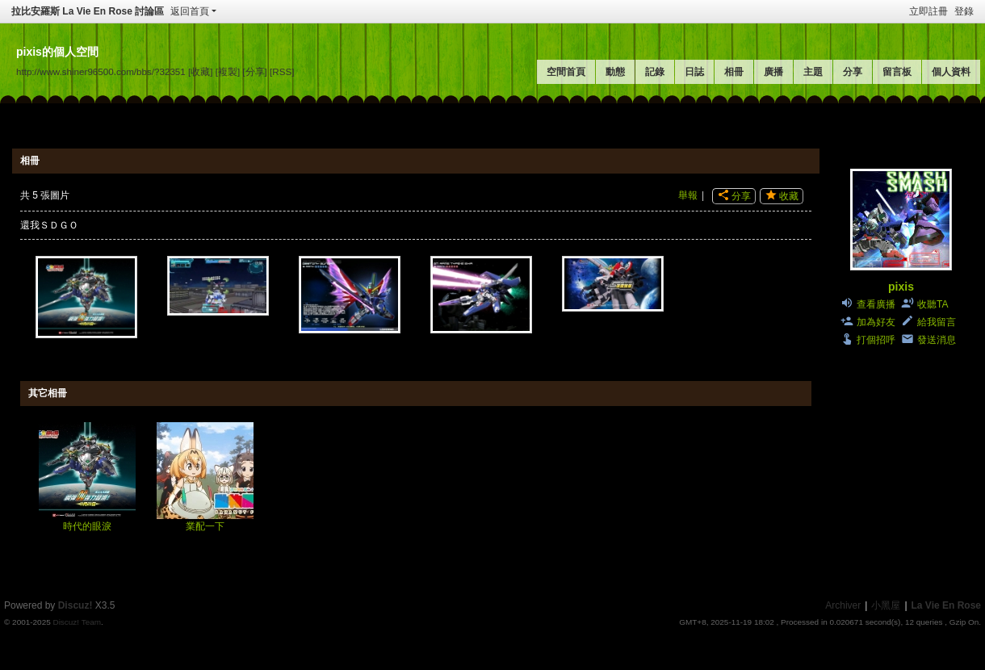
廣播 (773, 71)
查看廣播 (876, 304)
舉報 (688, 195)
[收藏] (200, 71)
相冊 (734, 71)
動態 (615, 71)
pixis (901, 286)
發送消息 (936, 339)
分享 (852, 71)
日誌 (694, 71)
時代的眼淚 (87, 526)
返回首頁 (189, 11)
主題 (813, 71)
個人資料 (951, 71)
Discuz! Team (76, 622)
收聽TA (932, 304)
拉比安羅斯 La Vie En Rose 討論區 (87, 11)
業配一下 (205, 526)
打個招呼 (876, 339)
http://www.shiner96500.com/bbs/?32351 (101, 71)
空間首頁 (566, 71)
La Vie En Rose (946, 605)
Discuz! (75, 605)
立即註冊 (928, 11)
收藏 (788, 196)
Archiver (843, 605)
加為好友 (876, 322)
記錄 (654, 71)
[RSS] (282, 71)
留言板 (897, 71)
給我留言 (936, 322)
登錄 (964, 11)
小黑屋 (885, 605)
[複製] (228, 71)
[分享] (254, 71)
